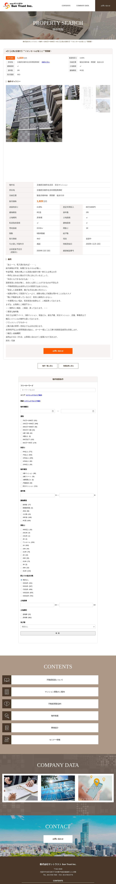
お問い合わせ (105, 6)
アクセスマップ (90, 756)
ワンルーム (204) (28, 542)
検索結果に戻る (68, 366)
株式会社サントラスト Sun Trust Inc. (58, 825)
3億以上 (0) (27, 436)
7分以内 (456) (27, 589)
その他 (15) (27, 514)
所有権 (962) (27, 618)
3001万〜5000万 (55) (30, 427)
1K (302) (26, 546)
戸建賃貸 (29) (27, 483)
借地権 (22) (27, 614)
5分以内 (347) (27, 586)
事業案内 (16, 756)
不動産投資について (58, 847)
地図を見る (46, 62)
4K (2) (25, 539)
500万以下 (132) (28, 440)
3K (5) (25, 565)
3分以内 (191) (27, 583)
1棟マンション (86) (29, 474)
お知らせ (89, 847)
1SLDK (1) (26, 536)
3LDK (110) (27, 571)
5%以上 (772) (27, 452)
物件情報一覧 (26, 847)
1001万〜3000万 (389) (30, 424)
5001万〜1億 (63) (29, 430)
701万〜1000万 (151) (30, 421)
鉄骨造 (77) (27, 505)
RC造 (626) (27, 521)
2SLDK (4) (26, 533)
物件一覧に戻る (47, 366)
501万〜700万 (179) (29, 443)
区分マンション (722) (30, 486)
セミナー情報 (89, 850)
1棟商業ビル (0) (28, 480)
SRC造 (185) (27, 517)
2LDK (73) (26, 561)
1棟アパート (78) (28, 477)
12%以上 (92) (27, 461)
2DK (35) (26, 558)
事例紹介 (26, 850)
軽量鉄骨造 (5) (28, 508)
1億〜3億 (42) (27, 433)
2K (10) (25, 555)
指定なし (26, 580)
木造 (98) (26, 511)
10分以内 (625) (28, 593)
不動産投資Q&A (58, 853)
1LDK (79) (26, 552)
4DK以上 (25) (27, 530)
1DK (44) (26, 549)
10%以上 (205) (28, 458)
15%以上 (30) (27, 465)
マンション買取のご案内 (58, 850)
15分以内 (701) (28, 596)
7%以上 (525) (27, 455)
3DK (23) (26, 568)
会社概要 (52, 756)
